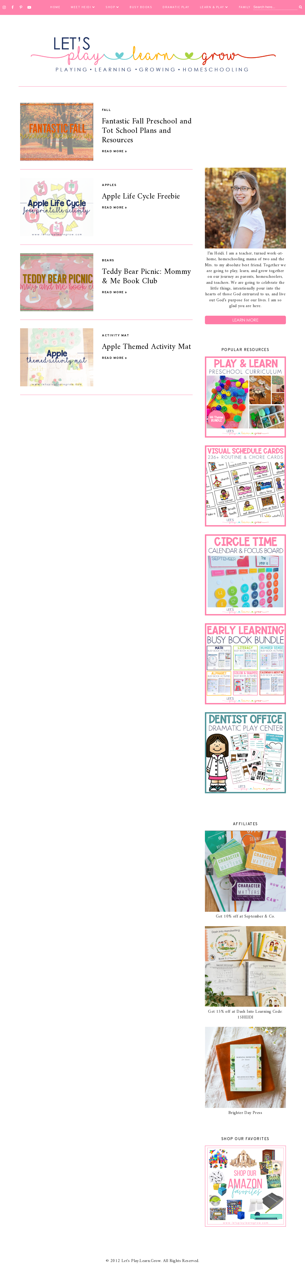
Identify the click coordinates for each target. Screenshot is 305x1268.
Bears (108, 260)
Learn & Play (214, 7)
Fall (106, 110)
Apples (109, 185)
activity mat (115, 335)
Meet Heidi (83, 7)
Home (55, 7)
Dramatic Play (176, 7)
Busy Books (141, 7)
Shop (112, 7)
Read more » (114, 151)
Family (247, 7)
